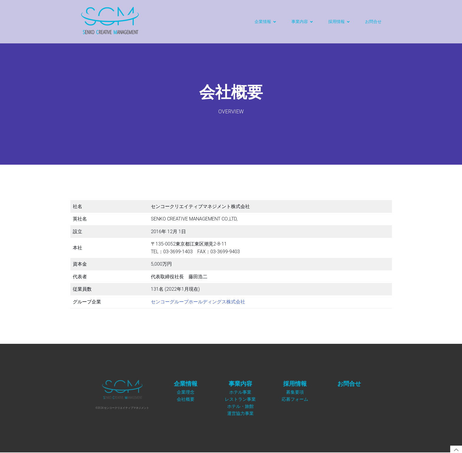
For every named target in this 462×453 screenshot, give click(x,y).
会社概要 (185, 399)
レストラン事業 (240, 399)
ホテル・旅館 (240, 406)
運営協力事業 (240, 413)
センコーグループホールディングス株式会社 (198, 301)
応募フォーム (295, 399)
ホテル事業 (240, 392)
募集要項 (295, 392)
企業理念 (185, 392)
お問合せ (373, 21)
